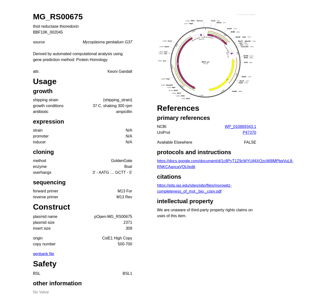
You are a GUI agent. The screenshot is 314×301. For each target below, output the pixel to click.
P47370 (249, 132)
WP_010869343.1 (240, 127)
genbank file (43, 254)
